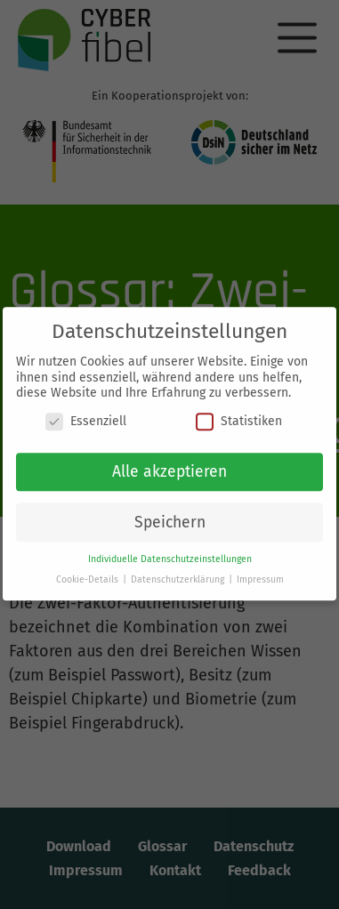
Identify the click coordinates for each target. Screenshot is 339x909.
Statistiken (239, 414)
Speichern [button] (170, 515)
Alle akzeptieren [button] (169, 465)
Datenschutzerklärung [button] (179, 573)
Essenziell (85, 414)
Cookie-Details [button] (88, 573)
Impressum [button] (260, 573)
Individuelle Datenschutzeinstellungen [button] (170, 553)
